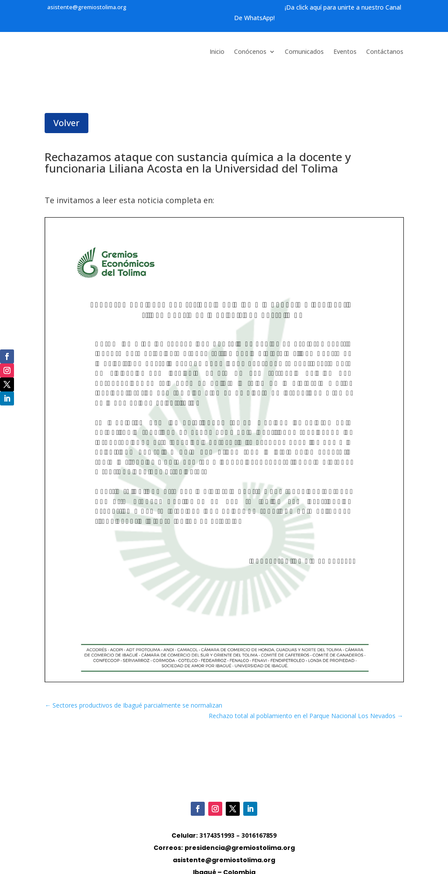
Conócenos (250, 52)
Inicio (217, 52)
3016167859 (259, 835)
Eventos (345, 52)
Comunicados (304, 52)
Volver (66, 123)
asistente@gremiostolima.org (86, 7)
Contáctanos (384, 52)
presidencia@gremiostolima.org (240, 847)
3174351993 (217, 835)
